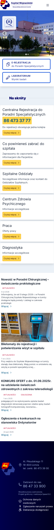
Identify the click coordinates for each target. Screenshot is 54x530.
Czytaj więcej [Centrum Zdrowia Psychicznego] (12, 214)
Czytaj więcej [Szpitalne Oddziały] (12, 188)
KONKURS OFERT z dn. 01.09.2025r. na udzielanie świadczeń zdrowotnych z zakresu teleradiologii (27, 385)
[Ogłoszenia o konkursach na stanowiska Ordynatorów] (27, 435)
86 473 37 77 (17, 120)
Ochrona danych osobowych (29, 501)
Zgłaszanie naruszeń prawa (35, 506)
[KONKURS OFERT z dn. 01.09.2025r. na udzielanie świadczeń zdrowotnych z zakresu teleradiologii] (27, 410)
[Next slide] (49, 33)
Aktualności (8, 288)
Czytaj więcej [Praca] (12, 236)
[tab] (26, 54)
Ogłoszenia (26, 395)
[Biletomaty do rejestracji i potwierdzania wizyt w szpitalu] (27, 372)
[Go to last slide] (4, 33)
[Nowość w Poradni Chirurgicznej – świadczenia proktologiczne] (27, 306)
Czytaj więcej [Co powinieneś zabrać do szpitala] (12, 162)
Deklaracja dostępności (33, 510)
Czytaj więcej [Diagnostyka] (12, 258)
